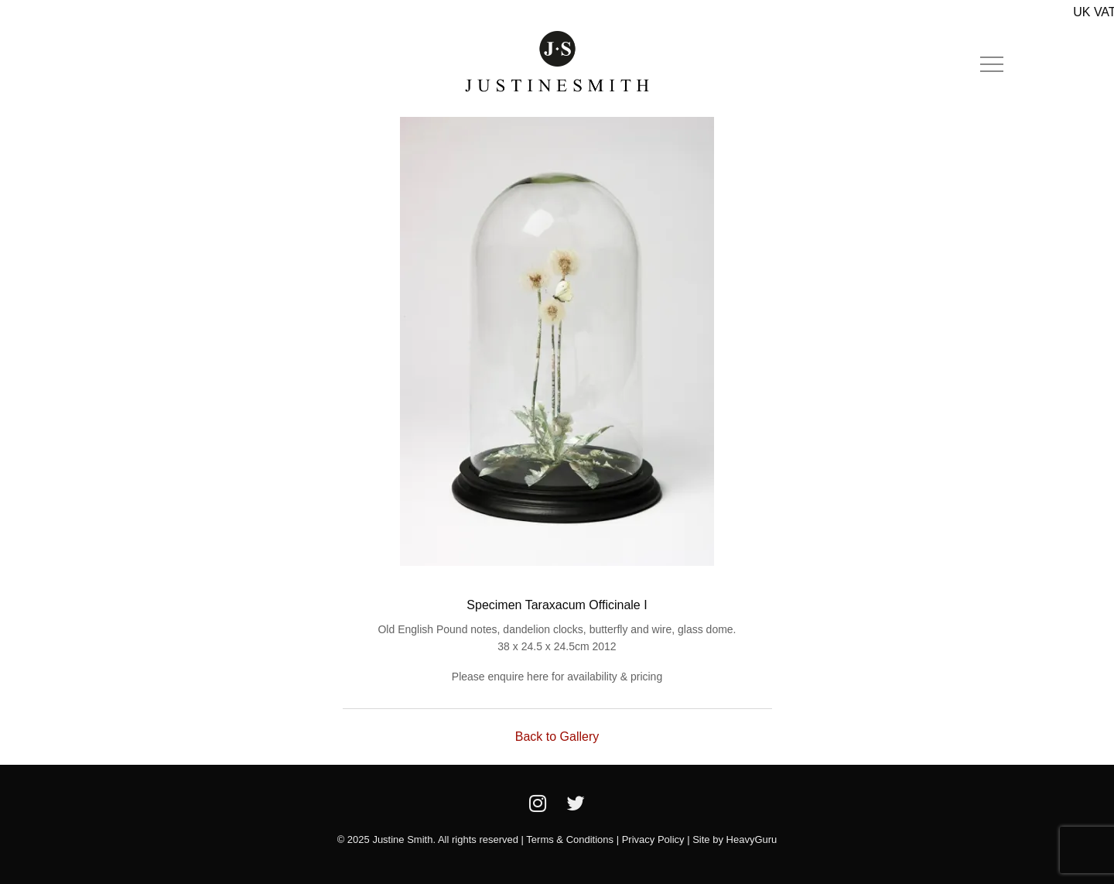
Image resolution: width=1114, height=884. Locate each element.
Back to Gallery (557, 736)
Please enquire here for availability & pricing (557, 676)
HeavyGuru (751, 839)
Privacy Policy (653, 839)
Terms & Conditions (569, 839)
